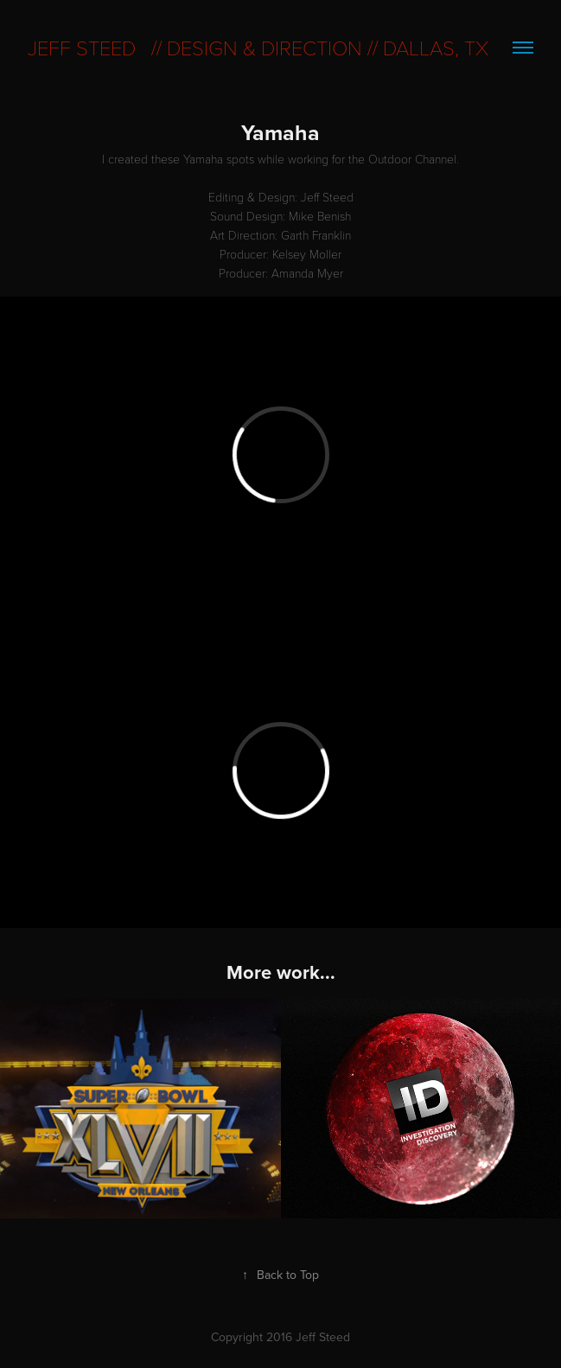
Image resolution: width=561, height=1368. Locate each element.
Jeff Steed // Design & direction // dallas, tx (258, 47)
